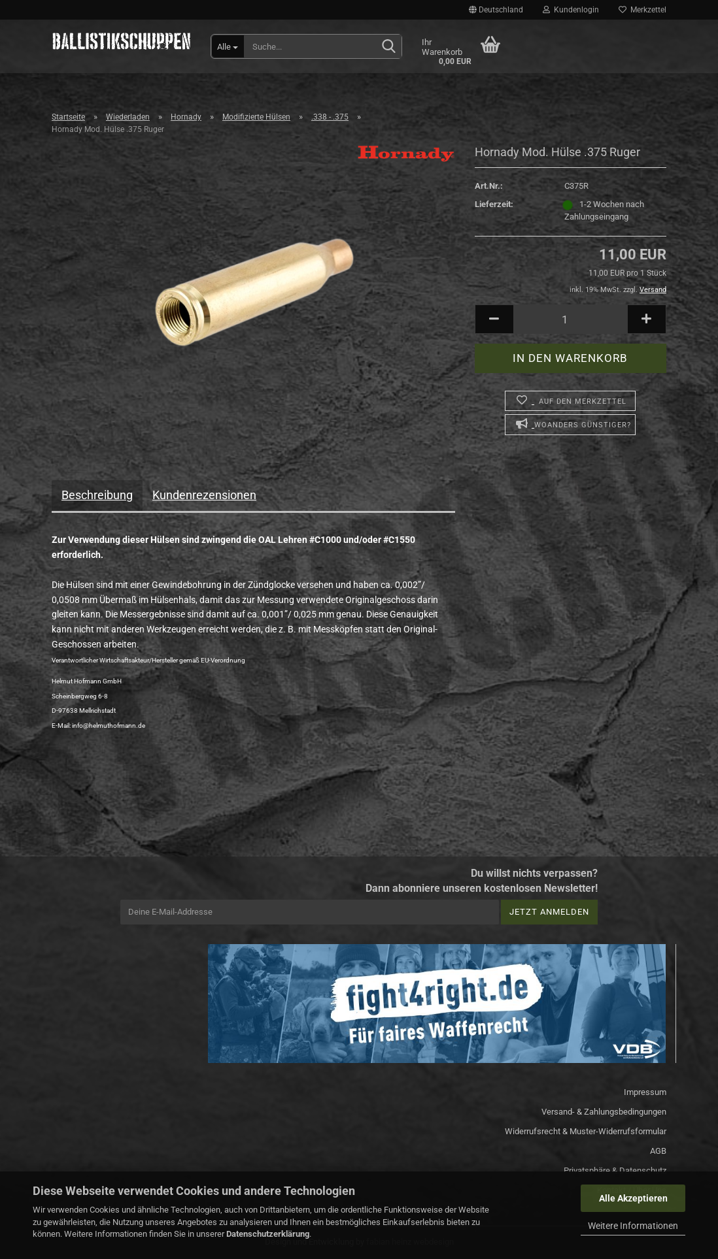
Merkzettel (642, 9)
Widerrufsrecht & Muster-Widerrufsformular (585, 1131)
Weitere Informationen (633, 1225)
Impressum (645, 1092)
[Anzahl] (570, 319)
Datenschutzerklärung (267, 1234)
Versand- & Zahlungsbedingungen (603, 1112)
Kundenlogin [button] (571, 9)
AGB (658, 1151)
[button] (496, 10)
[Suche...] (228, 46)
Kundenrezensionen (204, 495)
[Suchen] (389, 47)
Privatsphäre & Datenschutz (615, 1170)
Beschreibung (97, 495)
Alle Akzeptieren (633, 1198)
